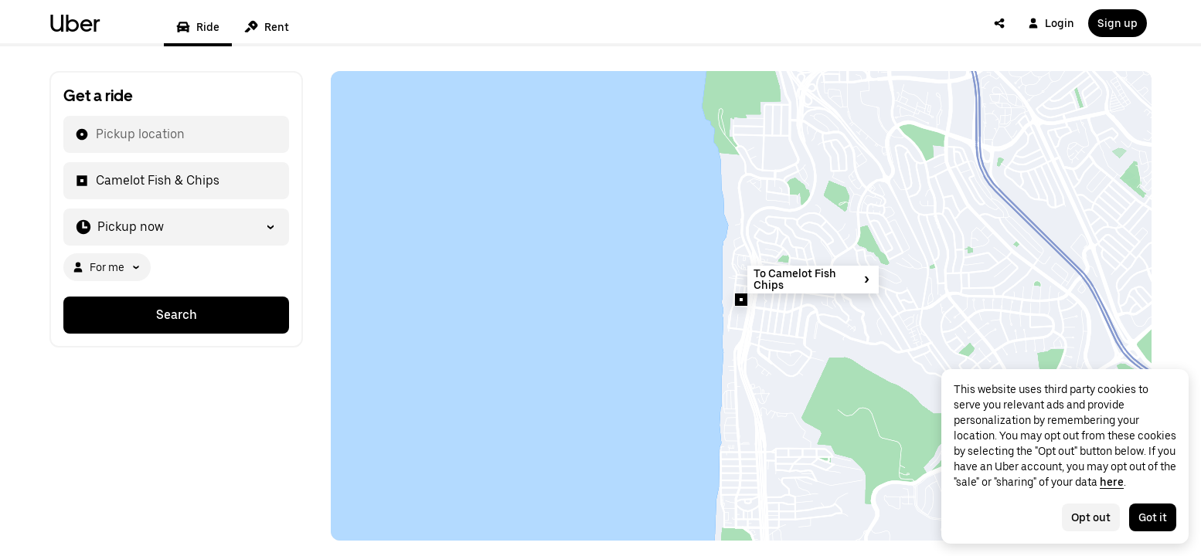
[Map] (741, 306)
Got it (1152, 517)
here (1112, 482)
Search (176, 314)
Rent (266, 27)
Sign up (1117, 23)
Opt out (1091, 517)
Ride (197, 27)
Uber (74, 23)
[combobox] (95, 134)
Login (1051, 23)
